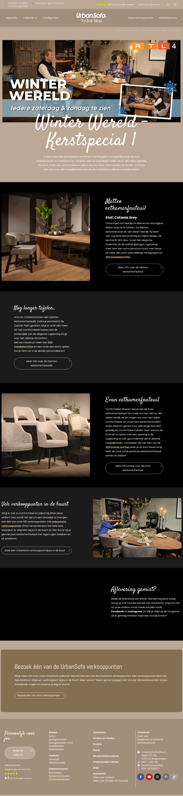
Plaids (96, 751)
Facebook (117, 611)
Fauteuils (54, 757)
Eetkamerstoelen (58, 770)
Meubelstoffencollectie (106, 757)
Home (118, 30)
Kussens (97, 745)
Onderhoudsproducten (106, 763)
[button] (30, 18)
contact (117, 680)
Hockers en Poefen (103, 739)
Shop (96, 769)
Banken (53, 733)
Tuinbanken (99, 733)
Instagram (135, 611)
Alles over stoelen (131, 30)
